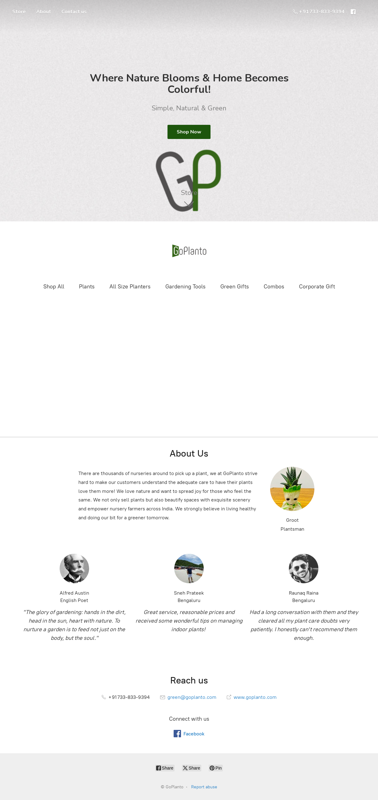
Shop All (53, 286)
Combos (274, 286)
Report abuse (204, 787)
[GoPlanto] (189, 251)
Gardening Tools (185, 286)
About (43, 11)
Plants (87, 286)
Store (19, 11)
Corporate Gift (317, 286)
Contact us (74, 11)
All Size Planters (130, 286)
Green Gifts (234, 286)
